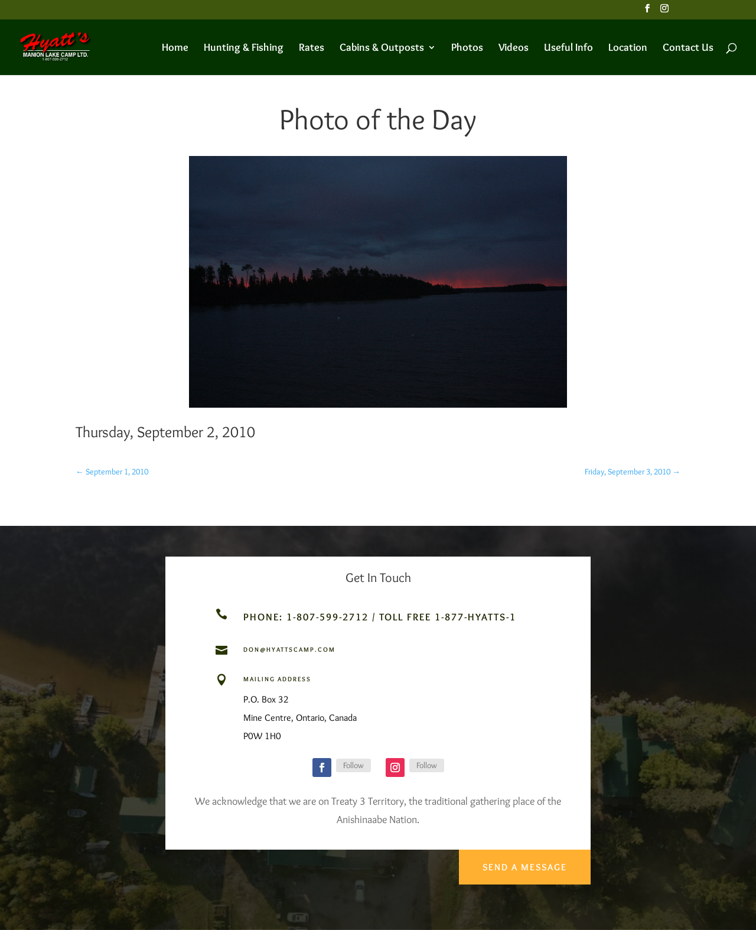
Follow (353, 765)
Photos (467, 48)
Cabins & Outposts (382, 48)
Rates (311, 48)
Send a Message (523, 863)
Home (175, 48)
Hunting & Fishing (244, 48)
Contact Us (688, 48)
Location (627, 48)
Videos (513, 48)
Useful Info (568, 48)
